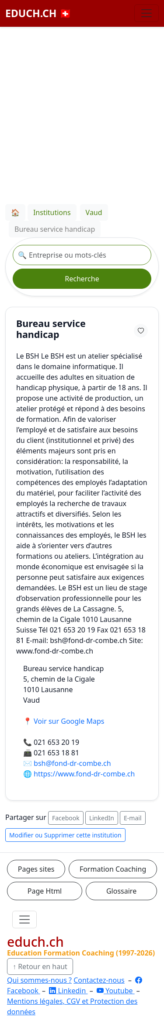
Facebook (66, 818)
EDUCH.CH (38, 13)
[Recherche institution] (82, 255)
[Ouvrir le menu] (24, 919)
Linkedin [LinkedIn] (68, 990)
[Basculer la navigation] (146, 13)
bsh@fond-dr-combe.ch (72, 763)
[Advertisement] (82, 114)
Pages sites (36, 869)
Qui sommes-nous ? (39, 980)
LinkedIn (101, 818)
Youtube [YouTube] (116, 990)
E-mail (132, 818)
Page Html (45, 891)
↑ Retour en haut (40, 966)
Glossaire (121, 891)
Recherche (82, 279)
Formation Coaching (113, 869)
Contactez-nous (99, 980)
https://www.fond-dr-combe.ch (84, 774)
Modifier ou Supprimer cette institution (65, 835)
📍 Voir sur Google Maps (63, 721)
